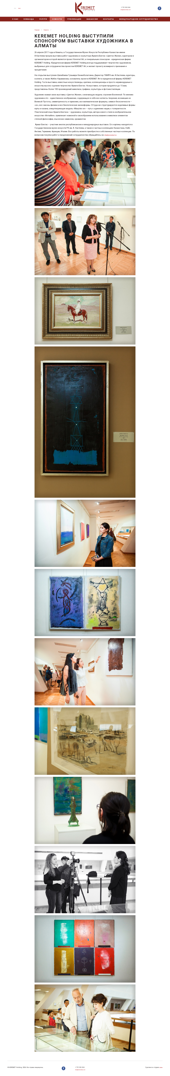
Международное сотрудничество (138, 19)
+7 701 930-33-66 (125, 7)
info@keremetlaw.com (126, 10)
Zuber (160, 1066)
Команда (29, 19)
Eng (20, 8)
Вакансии (92, 19)
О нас (15, 19)
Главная (38, 30)
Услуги (43, 19)
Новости (57, 19)
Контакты (108, 19)
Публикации (74, 19)
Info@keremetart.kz (113, 135)
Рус (14, 8)
